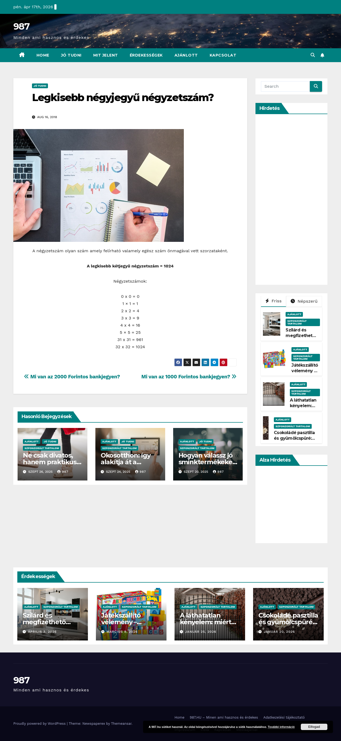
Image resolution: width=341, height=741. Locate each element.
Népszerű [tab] (304, 301)
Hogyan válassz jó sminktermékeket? (206, 461)
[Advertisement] (301, 199)
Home (42, 55)
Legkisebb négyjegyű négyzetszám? (123, 97)
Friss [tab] (273, 300)
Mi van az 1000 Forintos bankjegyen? (189, 377)
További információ (281, 726)
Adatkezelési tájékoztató (284, 717)
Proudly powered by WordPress (40, 724)
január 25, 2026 (200, 632)
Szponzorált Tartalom (42, 448)
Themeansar (121, 724)
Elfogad (314, 727)
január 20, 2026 (279, 632)
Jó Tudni (71, 55)
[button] (313, 55)
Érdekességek (146, 55)
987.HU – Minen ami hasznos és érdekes (224, 717)
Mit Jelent (105, 55)
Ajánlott (186, 55)
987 (21, 26)
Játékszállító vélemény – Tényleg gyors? (304, 373)
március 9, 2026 (122, 632)
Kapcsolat (223, 55)
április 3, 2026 (42, 632)
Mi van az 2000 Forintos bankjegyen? (72, 377)
